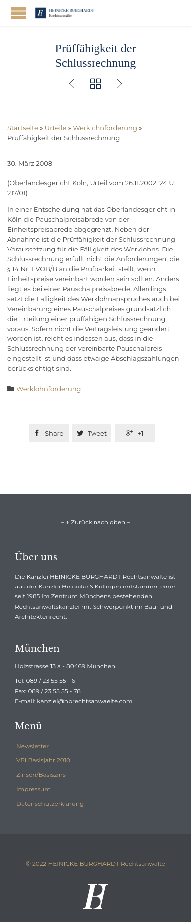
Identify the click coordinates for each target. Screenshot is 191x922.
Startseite (22, 128)
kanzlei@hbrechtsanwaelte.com (84, 701)
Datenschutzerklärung (50, 803)
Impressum (33, 789)
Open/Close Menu (18, 13)
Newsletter (32, 746)
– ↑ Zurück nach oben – (95, 522)
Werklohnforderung (105, 128)
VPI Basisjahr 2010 (43, 760)
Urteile (55, 128)
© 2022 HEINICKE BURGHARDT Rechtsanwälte (95, 863)
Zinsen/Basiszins (41, 774)
